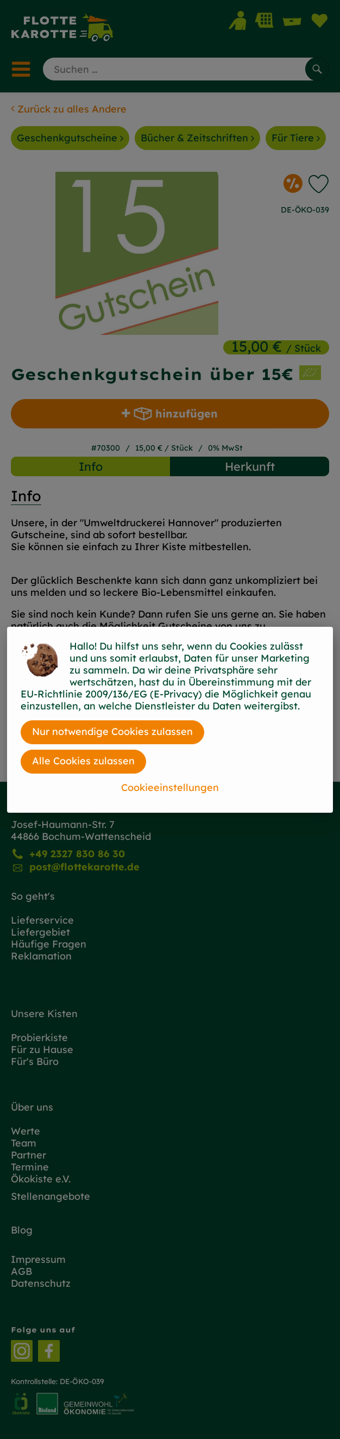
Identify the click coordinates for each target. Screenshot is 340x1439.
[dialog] (170, 719)
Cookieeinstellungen (170, 787)
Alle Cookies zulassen (83, 761)
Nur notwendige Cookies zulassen (112, 731)
